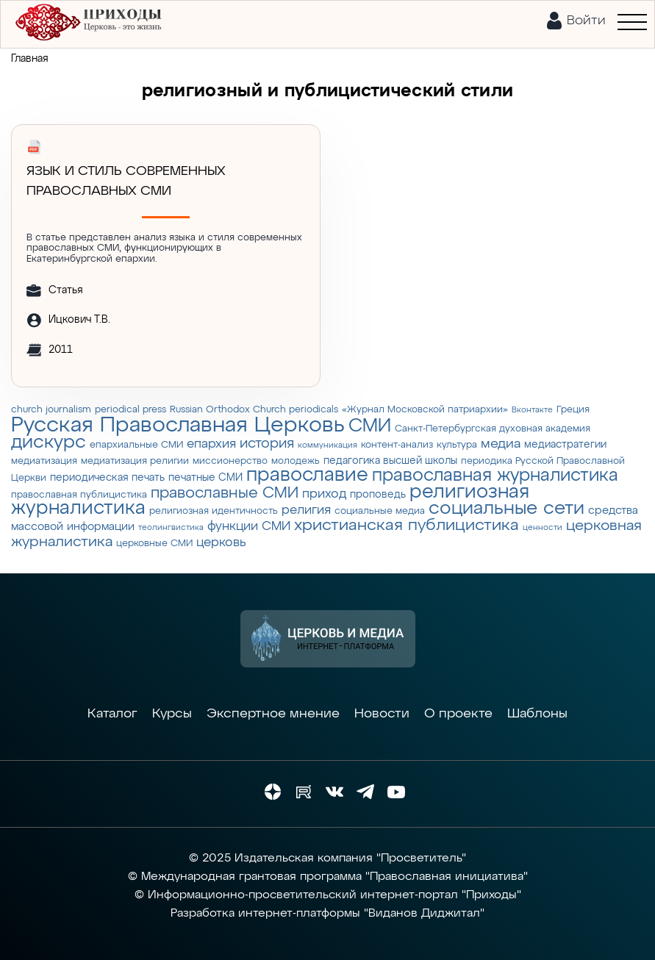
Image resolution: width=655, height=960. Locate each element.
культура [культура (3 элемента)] (457, 445)
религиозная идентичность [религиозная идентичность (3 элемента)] (213, 511)
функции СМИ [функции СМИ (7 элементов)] (248, 526)
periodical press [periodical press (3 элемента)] (130, 410)
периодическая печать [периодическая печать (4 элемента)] (107, 478)
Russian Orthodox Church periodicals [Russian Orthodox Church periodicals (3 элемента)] (254, 410)
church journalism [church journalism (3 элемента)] (51, 410)
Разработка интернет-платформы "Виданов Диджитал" (327, 914)
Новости (381, 713)
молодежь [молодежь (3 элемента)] (295, 461)
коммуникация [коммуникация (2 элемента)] (327, 445)
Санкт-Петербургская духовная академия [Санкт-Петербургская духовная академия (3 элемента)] (492, 429)
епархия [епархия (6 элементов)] (211, 444)
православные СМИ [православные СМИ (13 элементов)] (224, 493)
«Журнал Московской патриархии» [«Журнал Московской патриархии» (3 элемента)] (425, 410)
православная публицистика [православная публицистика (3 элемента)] (79, 495)
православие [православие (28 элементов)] (307, 475)
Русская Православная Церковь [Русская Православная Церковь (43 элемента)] (178, 425)
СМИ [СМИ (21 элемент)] (369, 426)
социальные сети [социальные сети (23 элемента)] (506, 508)
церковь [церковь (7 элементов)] (221, 542)
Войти (586, 20)
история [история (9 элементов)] (267, 444)
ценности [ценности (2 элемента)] (542, 527)
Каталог (112, 713)
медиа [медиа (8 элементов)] (500, 444)
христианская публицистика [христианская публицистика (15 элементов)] (406, 525)
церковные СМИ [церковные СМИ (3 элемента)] (154, 543)
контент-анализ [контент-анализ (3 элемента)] (397, 445)
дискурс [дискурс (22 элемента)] (48, 442)
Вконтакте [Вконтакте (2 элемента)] (532, 410)
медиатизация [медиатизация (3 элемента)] (44, 461)
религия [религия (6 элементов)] (306, 510)
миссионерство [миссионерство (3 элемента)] (230, 461)
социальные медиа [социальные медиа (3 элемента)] (379, 511)
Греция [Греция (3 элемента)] (573, 410)
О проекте (458, 713)
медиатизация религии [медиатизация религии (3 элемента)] (135, 461)
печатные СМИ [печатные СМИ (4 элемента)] (205, 478)
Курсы (172, 713)
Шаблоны (537, 713)
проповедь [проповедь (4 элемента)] (378, 495)
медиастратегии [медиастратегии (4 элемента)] (565, 445)
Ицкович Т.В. (79, 320)
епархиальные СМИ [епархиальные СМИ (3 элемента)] (136, 445)
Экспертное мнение (273, 713)
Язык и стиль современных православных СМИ (126, 181)
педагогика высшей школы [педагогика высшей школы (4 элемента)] (390, 461)
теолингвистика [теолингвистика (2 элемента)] (171, 527)
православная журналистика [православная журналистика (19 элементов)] (495, 475)
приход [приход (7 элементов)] (324, 494)
